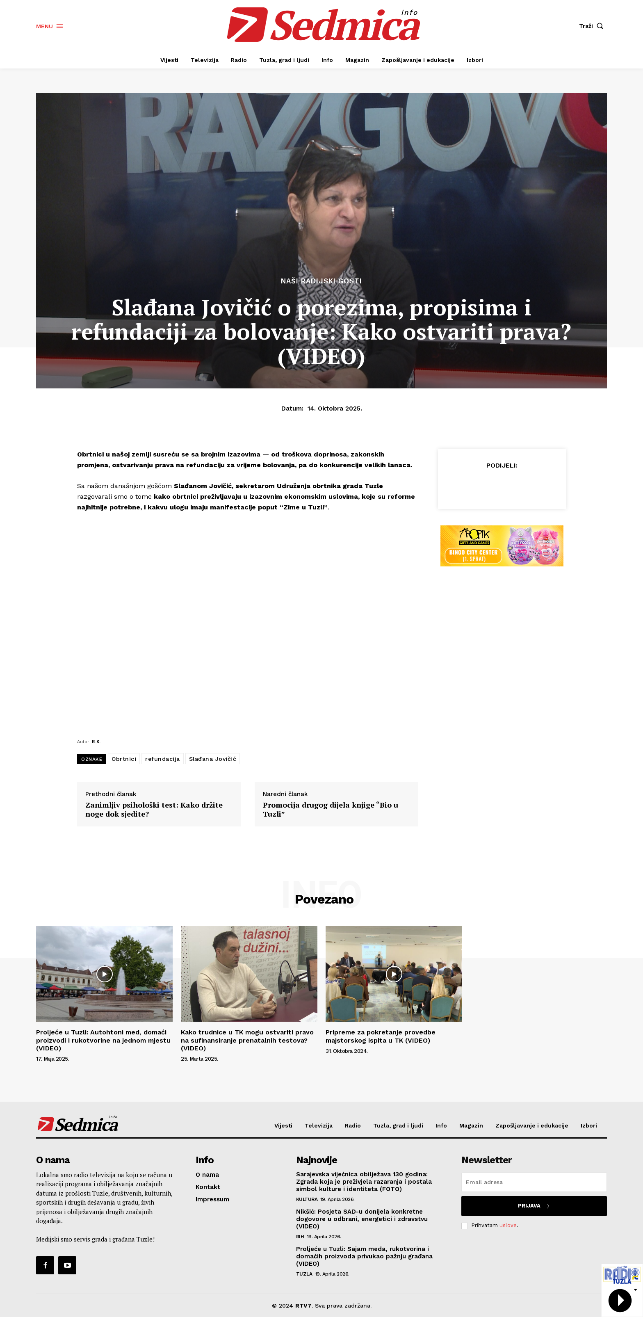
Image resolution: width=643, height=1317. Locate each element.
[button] (593, 25)
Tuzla (304, 1274)
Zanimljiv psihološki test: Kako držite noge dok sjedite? (154, 809)
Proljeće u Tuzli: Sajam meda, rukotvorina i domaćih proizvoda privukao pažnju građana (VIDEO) (364, 1256)
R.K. (96, 741)
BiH (300, 1236)
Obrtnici (124, 759)
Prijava (534, 1206)
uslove (508, 1225)
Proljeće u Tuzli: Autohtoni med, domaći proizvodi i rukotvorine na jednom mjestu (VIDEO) (103, 1040)
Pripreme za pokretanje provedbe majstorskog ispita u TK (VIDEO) (381, 1036)
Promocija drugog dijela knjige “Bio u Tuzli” (330, 809)
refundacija (162, 759)
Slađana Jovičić (213, 759)
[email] (534, 1182)
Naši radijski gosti (321, 281)
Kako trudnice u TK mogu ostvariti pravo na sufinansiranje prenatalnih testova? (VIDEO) (247, 1040)
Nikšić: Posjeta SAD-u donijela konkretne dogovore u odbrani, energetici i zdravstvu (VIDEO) (362, 1219)
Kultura (307, 1199)
